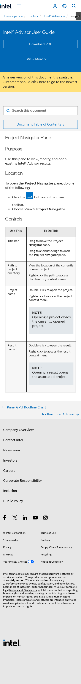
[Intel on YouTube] (35, 518)
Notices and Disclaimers (23, 590)
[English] (64, 6)
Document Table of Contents (39, 124)
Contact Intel (13, 440)
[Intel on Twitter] (15, 518)
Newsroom (11, 450)
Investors (10, 460)
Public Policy (13, 501)
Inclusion (10, 491)
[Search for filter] (40, 110)
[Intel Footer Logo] (12, 642)
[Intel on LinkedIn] (25, 518)
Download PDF (40, 44)
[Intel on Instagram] (45, 518)
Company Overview (18, 430)
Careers (9, 471)
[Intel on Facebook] (5, 518)
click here (38, 82)
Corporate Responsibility (22, 480)
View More (37, 59)
